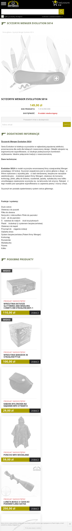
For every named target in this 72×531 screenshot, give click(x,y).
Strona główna (6, 32)
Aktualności (23, 490)
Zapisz (67, 124)
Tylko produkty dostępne (11, 16)
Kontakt (22, 503)
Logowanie (35, 487)
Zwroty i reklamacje (23, 499)
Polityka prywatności (36, 496)
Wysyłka (22, 492)
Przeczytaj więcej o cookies (33, 528)
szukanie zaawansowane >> (52, 16)
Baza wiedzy (22, 485)
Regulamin (23, 495)
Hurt (33, 484)
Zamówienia (36, 493)
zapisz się (63, 493)
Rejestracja (35, 490)
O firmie (22, 481)
